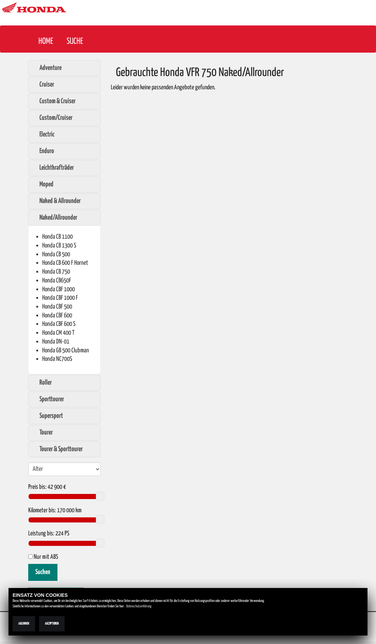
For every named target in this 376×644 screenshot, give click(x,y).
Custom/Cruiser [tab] (52, 117)
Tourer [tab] (42, 432)
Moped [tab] (42, 184)
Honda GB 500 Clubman (65, 350)
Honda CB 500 (56, 254)
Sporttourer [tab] (48, 399)
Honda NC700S (57, 359)
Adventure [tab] (47, 68)
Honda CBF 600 (57, 315)
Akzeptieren (52, 623)
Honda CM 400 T (58, 333)
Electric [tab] (43, 134)
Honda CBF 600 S (58, 324)
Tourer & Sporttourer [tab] (57, 449)
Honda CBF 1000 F (60, 298)
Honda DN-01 (55, 341)
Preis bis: (37, 487)
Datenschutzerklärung (138, 606)
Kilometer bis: (42, 511)
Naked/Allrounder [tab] (54, 217)
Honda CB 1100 (57, 237)
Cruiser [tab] (43, 84)
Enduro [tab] (43, 151)
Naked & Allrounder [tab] (56, 201)
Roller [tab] (42, 382)
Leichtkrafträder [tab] (53, 167)
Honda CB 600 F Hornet (65, 263)
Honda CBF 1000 (58, 289)
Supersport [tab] (47, 415)
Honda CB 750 (56, 272)
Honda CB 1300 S (59, 245)
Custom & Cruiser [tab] (53, 101)
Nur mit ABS (43, 557)
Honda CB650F (56, 280)
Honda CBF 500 (57, 306)
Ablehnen (23, 623)
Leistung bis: (41, 534)
